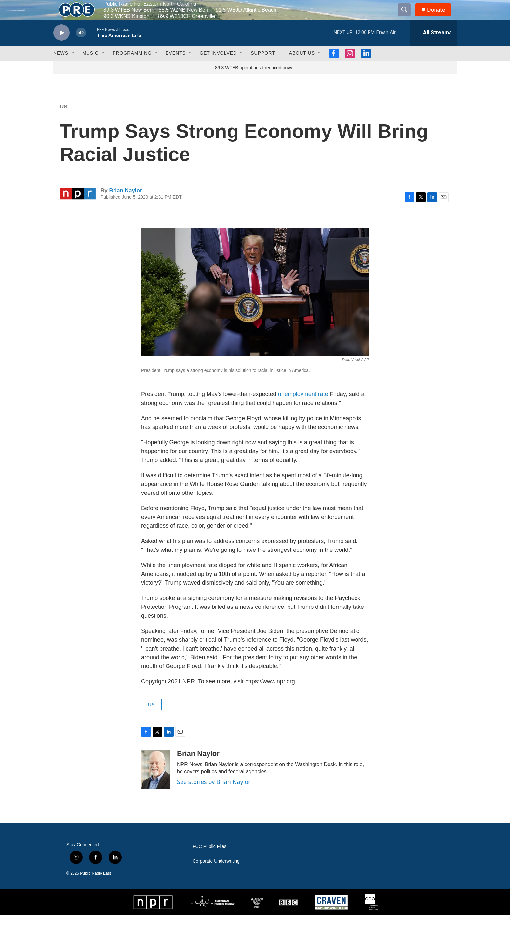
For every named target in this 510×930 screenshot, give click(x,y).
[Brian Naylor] (155, 783)
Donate (440, 17)
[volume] (81, 47)
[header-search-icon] (407, 17)
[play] (61, 47)
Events (176, 67)
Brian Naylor (125, 205)
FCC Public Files (209, 861)
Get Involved (218, 67)
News (60, 67)
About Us (302, 67)
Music (90, 67)
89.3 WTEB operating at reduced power (255, 82)
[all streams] (433, 47)
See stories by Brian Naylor (214, 796)
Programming (132, 67)
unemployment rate (304, 409)
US (64, 121)
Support (263, 67)
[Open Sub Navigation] (73, 67)
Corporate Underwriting (216, 875)
